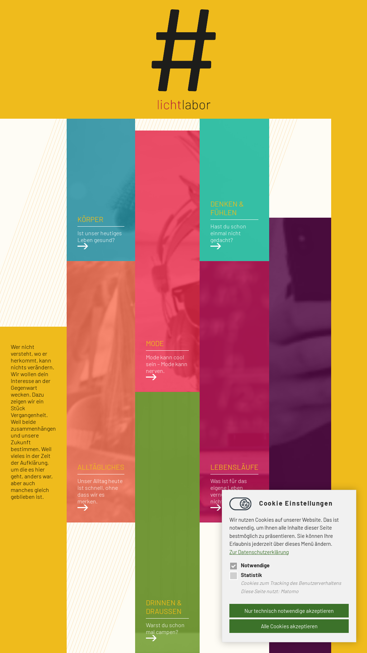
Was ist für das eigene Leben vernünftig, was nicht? (234, 487)
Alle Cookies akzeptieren (289, 626)
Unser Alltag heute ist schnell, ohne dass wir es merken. (100, 487)
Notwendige (249, 565)
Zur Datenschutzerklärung (259, 552)
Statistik (245, 575)
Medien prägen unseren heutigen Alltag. (300, 620)
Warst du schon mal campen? (167, 619)
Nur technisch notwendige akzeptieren (289, 610)
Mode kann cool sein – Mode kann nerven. (167, 359)
